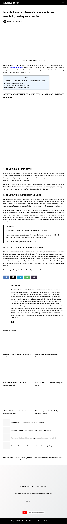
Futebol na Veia (7, 457)
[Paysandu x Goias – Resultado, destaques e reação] (17, 342)
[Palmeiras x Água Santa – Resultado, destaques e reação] (49, 398)
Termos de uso (47, 493)
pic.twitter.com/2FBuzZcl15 (37, 237)
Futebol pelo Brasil (18, 457)
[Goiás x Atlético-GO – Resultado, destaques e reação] (49, 370)
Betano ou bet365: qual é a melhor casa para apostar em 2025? (28, 422)
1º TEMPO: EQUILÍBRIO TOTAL (13, 83)
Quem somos (19, 493)
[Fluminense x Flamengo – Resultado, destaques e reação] (17, 370)
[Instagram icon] (12, 322)
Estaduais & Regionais (31, 457)
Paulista (40, 457)
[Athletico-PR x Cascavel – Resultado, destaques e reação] (49, 342)
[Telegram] (20, 277)
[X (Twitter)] (13, 277)
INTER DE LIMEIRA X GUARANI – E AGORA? (17, 87)
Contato (26, 493)
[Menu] (63, 2)
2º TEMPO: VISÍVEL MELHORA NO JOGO (16, 85)
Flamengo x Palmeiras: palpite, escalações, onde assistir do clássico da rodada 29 (33, 438)
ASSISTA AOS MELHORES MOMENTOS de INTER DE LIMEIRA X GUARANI (26, 81)
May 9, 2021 (33, 242)
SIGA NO (28, 501)
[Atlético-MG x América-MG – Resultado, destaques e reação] (17, 398)
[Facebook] (6, 277)
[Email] (34, 277)
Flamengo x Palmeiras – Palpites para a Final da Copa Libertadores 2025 (31, 430)
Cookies (39, 493)
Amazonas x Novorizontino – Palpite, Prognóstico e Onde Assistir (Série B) (31, 446)
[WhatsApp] (27, 277)
